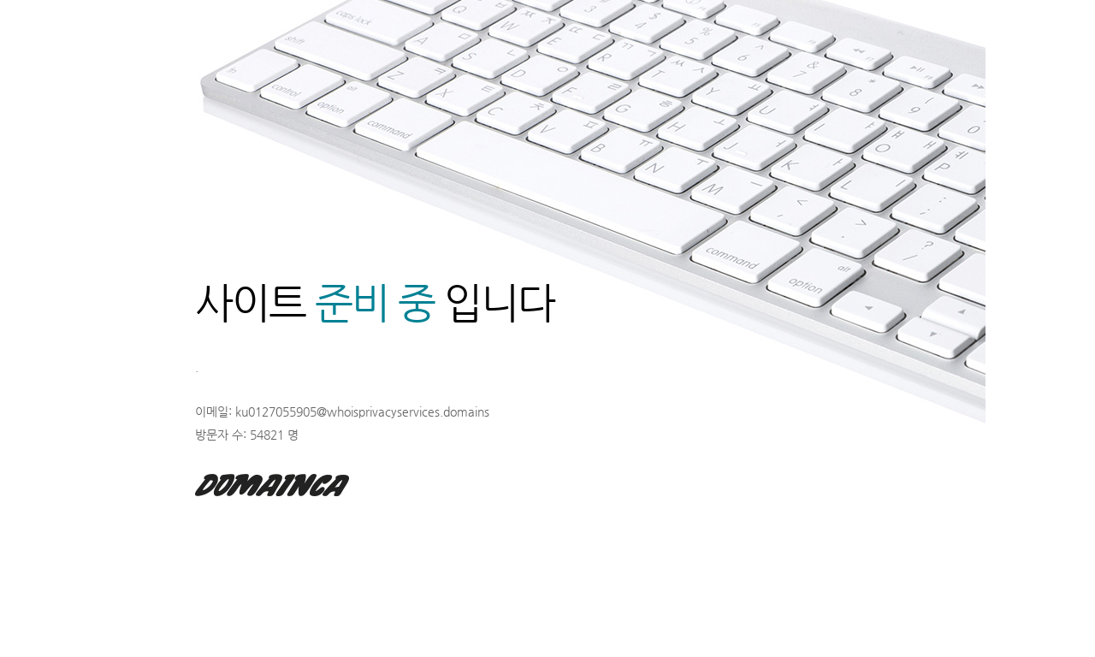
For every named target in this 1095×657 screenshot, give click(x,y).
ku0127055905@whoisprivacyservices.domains (362, 411)
